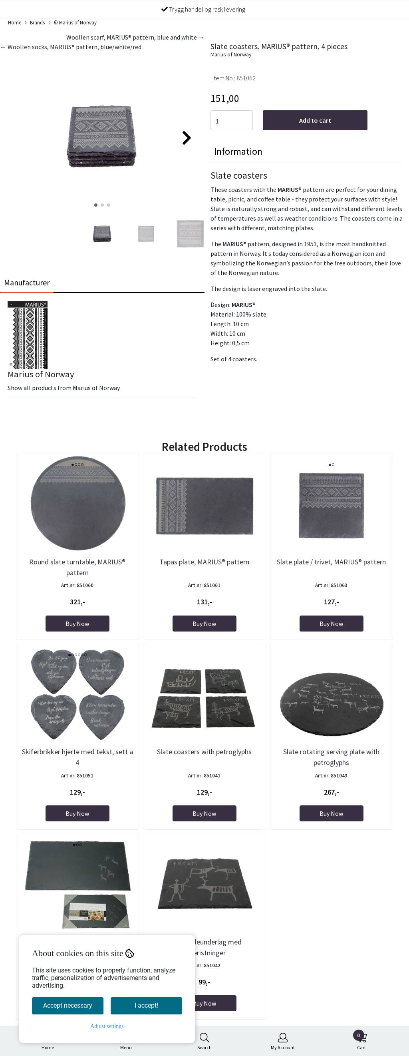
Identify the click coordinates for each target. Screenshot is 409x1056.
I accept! (146, 1005)
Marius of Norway (231, 54)
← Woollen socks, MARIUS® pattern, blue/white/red (70, 47)
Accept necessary (67, 1005)
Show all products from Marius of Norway (64, 388)
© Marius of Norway (73, 22)
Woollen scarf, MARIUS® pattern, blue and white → (135, 37)
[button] (95, 205)
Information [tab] (238, 151)
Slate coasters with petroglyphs (204, 751)
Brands (35, 22)
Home (14, 22)
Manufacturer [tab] (27, 282)
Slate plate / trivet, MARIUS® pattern (331, 561)
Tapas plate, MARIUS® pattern (204, 561)
